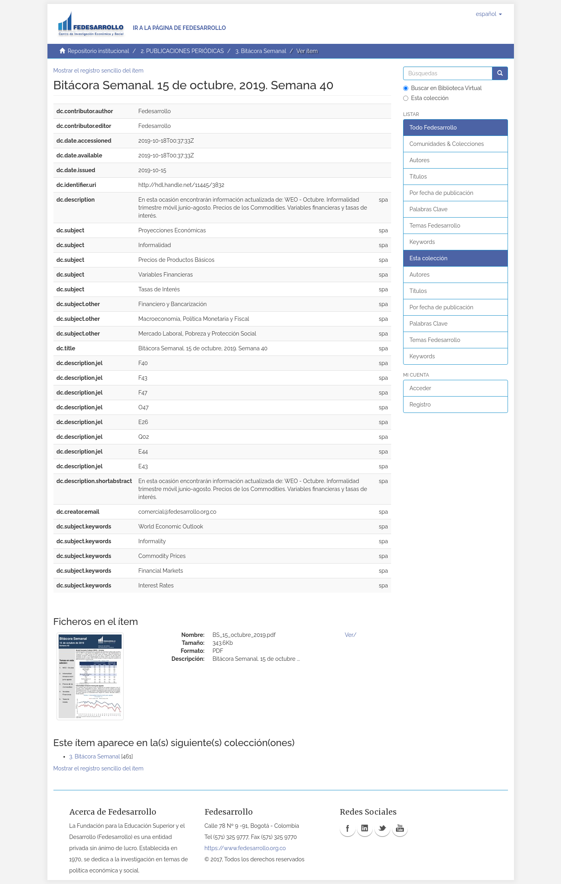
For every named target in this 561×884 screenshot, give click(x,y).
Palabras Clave (428, 209)
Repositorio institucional (98, 51)
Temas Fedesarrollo (434, 225)
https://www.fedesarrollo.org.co (245, 848)
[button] (489, 14)
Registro (420, 404)
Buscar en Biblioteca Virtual (442, 88)
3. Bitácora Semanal (260, 51)
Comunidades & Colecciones (446, 144)
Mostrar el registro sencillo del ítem (98, 70)
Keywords (422, 242)
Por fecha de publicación (441, 193)
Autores (419, 160)
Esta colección (426, 98)
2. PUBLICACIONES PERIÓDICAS (182, 51)
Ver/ (350, 635)
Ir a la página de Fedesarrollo (179, 28)
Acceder (420, 388)
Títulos (418, 176)
